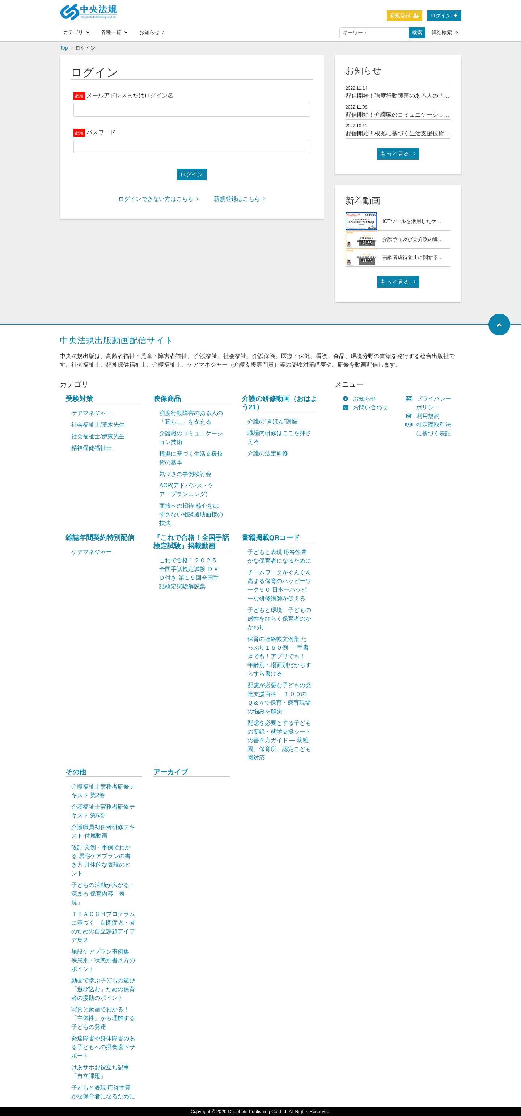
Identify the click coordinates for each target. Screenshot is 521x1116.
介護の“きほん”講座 (272, 422)
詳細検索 (445, 32)
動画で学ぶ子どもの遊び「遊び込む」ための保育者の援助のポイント (103, 989)
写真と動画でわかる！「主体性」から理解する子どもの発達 (103, 1018)
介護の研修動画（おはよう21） (279, 403)
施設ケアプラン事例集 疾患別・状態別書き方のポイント (103, 960)
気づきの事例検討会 (185, 474)
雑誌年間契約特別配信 (99, 538)
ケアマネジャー (91, 413)
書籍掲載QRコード (271, 538)
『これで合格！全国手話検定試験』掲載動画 (191, 542)
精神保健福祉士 (91, 448)
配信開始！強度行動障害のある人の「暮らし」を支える (418, 96)
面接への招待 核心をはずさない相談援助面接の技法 (191, 515)
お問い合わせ (367, 408)
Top (64, 48)
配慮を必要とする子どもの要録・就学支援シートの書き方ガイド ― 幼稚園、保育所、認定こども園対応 (279, 740)
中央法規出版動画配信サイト (117, 341)
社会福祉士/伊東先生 (98, 437)
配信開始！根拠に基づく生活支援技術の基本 (403, 134)
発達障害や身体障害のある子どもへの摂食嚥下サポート (103, 1047)
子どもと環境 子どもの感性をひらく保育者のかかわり (279, 619)
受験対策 (79, 399)
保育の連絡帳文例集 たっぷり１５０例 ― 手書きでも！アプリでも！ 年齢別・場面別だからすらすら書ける (279, 656)
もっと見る (398, 154)
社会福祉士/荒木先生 (98, 425)
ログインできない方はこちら (158, 199)
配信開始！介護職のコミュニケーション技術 (403, 115)
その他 (75, 772)
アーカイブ (170, 772)
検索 (417, 32)
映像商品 (167, 399)
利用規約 (424, 416)
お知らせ (151, 32)
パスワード (100, 133)
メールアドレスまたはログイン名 (129, 96)
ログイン (444, 15)
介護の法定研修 (267, 454)
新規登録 (404, 15)
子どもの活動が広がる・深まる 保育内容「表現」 (103, 894)
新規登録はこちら (239, 199)
